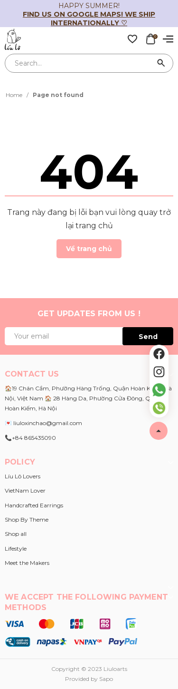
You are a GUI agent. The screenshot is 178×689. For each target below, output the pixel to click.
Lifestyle (16, 548)
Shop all (16, 533)
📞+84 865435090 (30, 437)
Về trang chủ (89, 248)
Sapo (106, 678)
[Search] (161, 63)
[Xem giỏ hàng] (150, 38)
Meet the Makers (27, 562)
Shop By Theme (26, 519)
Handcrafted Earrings (34, 505)
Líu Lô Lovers (22, 476)
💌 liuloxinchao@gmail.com (43, 423)
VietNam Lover (25, 490)
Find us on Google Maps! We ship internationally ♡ (89, 18)
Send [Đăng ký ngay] (148, 336)
